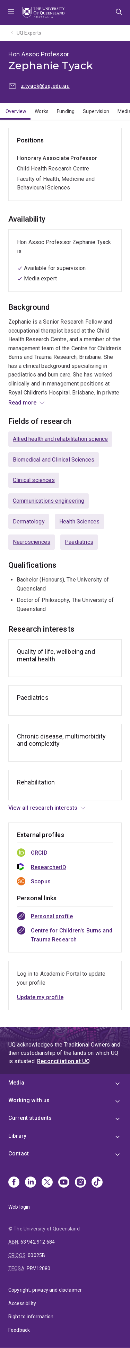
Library (17, 1136)
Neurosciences (31, 542)
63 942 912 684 (37, 1242)
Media (16, 1082)
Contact (18, 1153)
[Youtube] (63, 1183)
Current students (30, 1118)
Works (42, 111)
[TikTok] (97, 1183)
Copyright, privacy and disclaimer (45, 1290)
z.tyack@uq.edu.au (45, 86)
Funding (66, 111)
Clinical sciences (34, 480)
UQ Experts (29, 33)
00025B (36, 1255)
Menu (11, 12)
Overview (16, 111)
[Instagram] (80, 1183)
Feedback (19, 1330)
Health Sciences (79, 521)
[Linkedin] (30, 1183)
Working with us (29, 1100)
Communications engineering (48, 501)
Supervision (96, 111)
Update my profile (40, 997)
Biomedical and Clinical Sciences (53, 459)
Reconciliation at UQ (63, 1061)
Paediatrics (79, 542)
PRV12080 (38, 1268)
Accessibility (22, 1303)
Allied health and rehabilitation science (60, 439)
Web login (19, 1207)
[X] (47, 1183)
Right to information (30, 1316)
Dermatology (29, 521)
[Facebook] (13, 1183)
